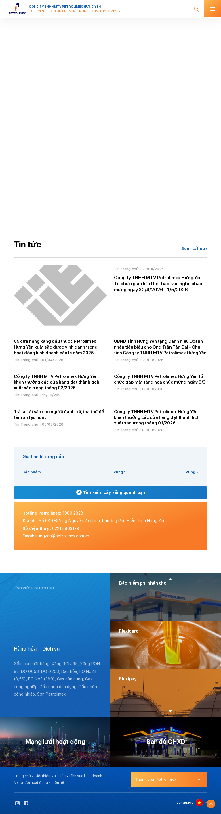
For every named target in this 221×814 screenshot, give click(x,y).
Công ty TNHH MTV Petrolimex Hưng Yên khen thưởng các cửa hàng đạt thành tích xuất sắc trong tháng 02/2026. (56, 382)
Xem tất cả (194, 248)
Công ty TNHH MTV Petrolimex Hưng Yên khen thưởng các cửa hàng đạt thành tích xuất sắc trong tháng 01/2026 (156, 417)
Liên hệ (58, 783)
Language (185, 802)
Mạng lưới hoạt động (31, 783)
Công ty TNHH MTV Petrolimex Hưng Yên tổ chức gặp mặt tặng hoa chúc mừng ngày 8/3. (160, 379)
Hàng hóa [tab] (25, 649)
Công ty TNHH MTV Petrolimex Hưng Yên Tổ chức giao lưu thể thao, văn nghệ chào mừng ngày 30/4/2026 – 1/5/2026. (158, 284)
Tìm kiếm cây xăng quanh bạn (110, 492)
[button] (170, 579)
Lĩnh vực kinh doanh (85, 776)
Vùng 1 (119, 472)
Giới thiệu (42, 776)
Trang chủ (22, 776)
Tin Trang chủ (126, 269)
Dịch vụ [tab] (51, 649)
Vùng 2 (192, 472)
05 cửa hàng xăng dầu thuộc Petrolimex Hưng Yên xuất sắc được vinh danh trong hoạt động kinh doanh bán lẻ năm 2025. (56, 347)
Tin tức (60, 776)
